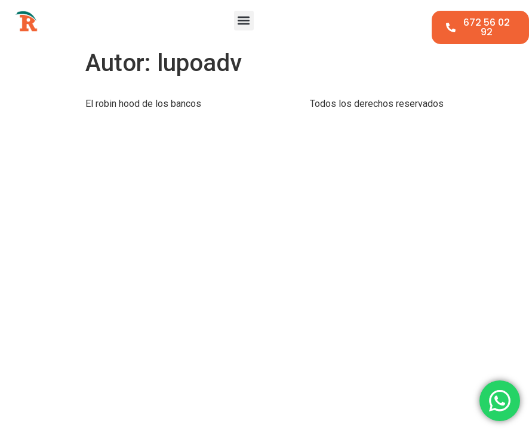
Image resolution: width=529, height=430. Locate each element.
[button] (244, 20)
